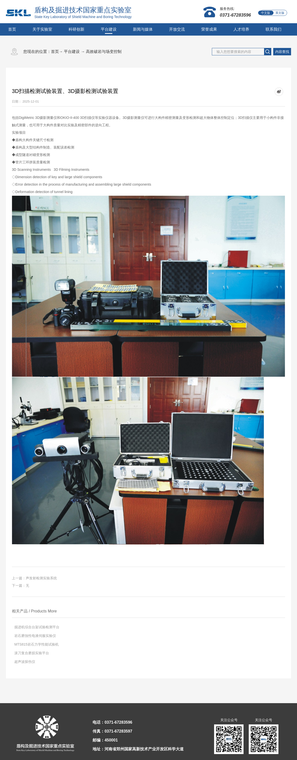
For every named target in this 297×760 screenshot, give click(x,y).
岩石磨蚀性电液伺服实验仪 (35, 636)
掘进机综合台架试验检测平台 (36, 627)
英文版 (279, 13)
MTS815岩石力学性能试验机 (36, 644)
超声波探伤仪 (24, 662)
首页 (12, 29)
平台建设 (72, 51)
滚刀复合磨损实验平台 (31, 653)
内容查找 (282, 52)
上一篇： (34, 578)
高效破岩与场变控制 (104, 51)
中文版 (265, 13)
